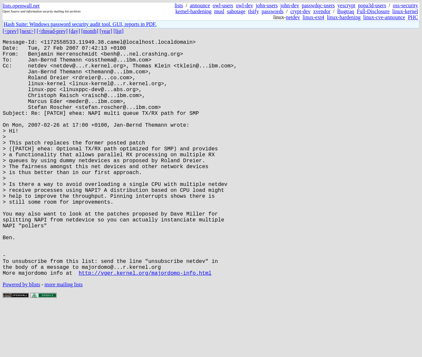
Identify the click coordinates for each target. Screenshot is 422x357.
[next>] (27, 31)
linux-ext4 (313, 17)
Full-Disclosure (373, 11)
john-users (267, 5)
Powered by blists (21, 337)
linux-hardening (344, 17)
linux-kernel (405, 11)
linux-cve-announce (384, 17)
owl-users (223, 5)
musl (219, 11)
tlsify (253, 11)
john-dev (289, 5)
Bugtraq (345, 11)
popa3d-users (372, 5)
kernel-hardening (193, 11)
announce (200, 5)
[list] (118, 31)
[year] (106, 31)
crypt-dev (300, 11)
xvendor (321, 11)
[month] (90, 31)
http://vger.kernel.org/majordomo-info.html (144, 325)
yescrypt (346, 5)
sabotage (236, 11)
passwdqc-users (318, 5)
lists (178, 5)
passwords (272, 11)
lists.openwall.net (21, 6)
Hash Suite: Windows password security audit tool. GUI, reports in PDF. (80, 24)
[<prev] (10, 31)
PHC (413, 17)
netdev (293, 17)
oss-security (405, 5)
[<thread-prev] (52, 31)
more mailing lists (64, 337)
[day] (74, 31)
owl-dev (244, 5)
